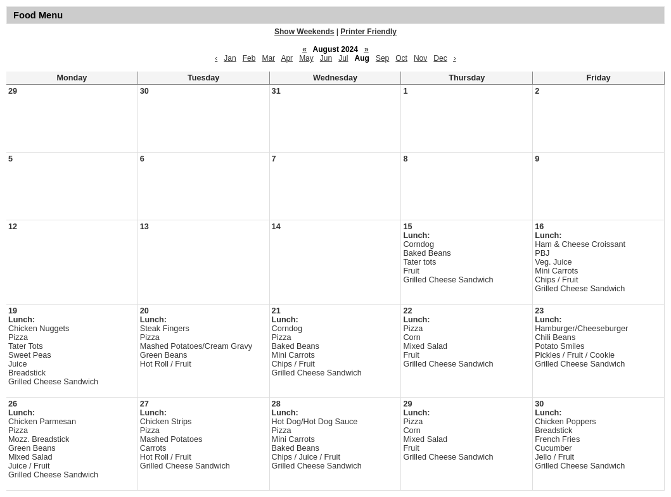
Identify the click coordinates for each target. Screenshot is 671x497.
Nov (420, 58)
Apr (287, 58)
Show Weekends (304, 31)
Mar (268, 58)
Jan (230, 58)
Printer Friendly (368, 31)
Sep (382, 58)
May (306, 58)
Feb (249, 58)
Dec (440, 58)
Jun (326, 58)
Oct (401, 58)
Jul (343, 58)
